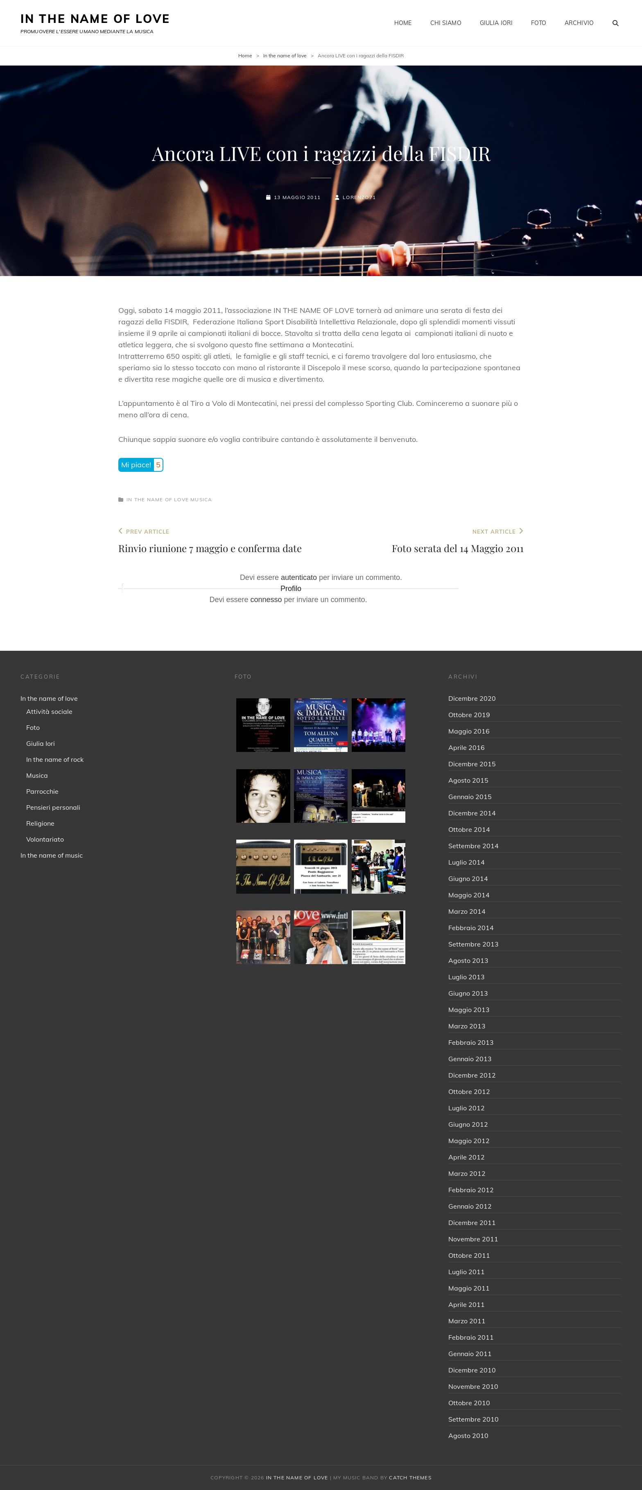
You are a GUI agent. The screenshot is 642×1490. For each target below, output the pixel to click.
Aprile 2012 (466, 1157)
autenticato (299, 577)
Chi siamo (445, 23)
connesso (266, 600)
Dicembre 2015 (472, 764)
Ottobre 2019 (469, 715)
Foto (538, 23)
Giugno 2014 (468, 878)
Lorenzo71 (359, 197)
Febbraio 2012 (471, 1190)
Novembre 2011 (473, 1239)
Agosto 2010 (468, 1435)
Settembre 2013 (473, 944)
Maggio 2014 (469, 895)
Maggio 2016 (469, 731)
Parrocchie (42, 791)
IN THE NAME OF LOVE (95, 18)
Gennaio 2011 (470, 1354)
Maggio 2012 (469, 1141)
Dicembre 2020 (472, 698)
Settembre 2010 (473, 1419)
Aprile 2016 (466, 747)
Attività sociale (49, 711)
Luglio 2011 (466, 1272)
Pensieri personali (53, 807)
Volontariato (45, 839)
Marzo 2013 (467, 1026)
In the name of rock (55, 759)
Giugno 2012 (468, 1124)
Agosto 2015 (468, 780)
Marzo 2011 (467, 1321)
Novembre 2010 (473, 1386)
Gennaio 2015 (470, 797)
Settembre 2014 (473, 846)
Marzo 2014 (467, 911)
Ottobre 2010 (469, 1403)
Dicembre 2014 (472, 813)
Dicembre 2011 (472, 1222)
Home (403, 23)
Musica (201, 499)
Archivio (579, 23)
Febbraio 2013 (471, 1042)
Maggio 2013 (469, 1009)
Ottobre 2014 (469, 829)
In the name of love (285, 55)
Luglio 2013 (466, 977)
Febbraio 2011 (471, 1337)
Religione (40, 823)
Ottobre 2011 (469, 1255)
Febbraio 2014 (471, 928)
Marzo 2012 (467, 1173)
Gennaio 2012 (470, 1206)
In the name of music (51, 855)
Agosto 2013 (468, 960)
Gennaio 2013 (470, 1059)
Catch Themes (410, 1477)
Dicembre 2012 (472, 1075)
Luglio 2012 (466, 1108)
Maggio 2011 (469, 1288)
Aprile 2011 (466, 1304)
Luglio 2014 (466, 862)
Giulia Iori (496, 23)
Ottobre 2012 (469, 1091)
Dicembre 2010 (472, 1370)
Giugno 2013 (468, 993)
